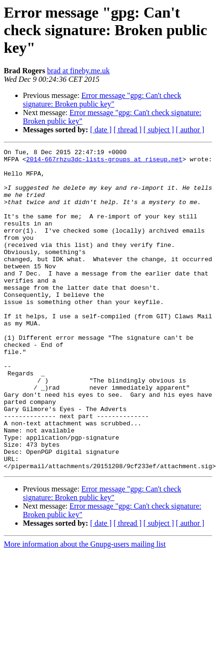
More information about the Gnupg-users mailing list (85, 608)
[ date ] (101, 130)
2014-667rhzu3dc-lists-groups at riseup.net (104, 161)
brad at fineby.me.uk (78, 71)
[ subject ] (159, 130)
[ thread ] (127, 130)
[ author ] (190, 130)
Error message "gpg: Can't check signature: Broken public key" (102, 99)
